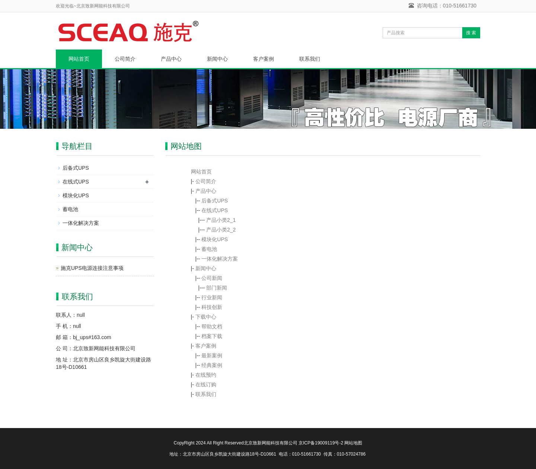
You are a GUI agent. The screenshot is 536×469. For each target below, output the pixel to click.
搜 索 (471, 32)
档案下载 (211, 336)
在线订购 (205, 384)
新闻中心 (217, 59)
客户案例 (263, 59)
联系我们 (309, 59)
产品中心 (171, 59)
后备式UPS (214, 201)
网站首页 (78, 59)
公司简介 (125, 59)
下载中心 (205, 317)
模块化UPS (214, 239)
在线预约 (205, 375)
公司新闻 (211, 278)
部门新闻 (216, 288)
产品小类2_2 (221, 230)
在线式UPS (214, 210)
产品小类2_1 (221, 220)
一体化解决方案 (219, 259)
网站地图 (353, 443)
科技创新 (211, 307)
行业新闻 (211, 297)
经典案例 (211, 365)
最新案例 (211, 355)
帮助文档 (211, 326)
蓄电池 (209, 249)
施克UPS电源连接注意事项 (92, 268)
